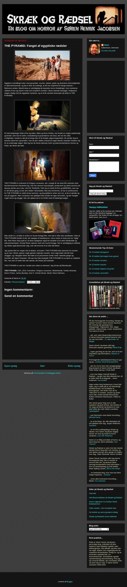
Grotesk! (107, 475)
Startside (92, 493)
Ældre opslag (74, 366)
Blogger (70, 582)
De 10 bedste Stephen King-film (101, 269)
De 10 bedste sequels (97, 265)
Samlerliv (92, 425)
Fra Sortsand (100, 481)
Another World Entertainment (106, 362)
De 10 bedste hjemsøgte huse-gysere (104, 256)
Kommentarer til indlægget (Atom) (47, 373)
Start (42, 366)
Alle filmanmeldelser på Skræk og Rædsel (105, 498)
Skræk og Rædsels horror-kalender (103, 516)
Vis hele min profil (108, 51)
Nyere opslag (10, 366)
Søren (106, 45)
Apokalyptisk (94, 411)
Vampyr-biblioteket (98, 207)
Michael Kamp (94, 417)
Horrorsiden (102, 380)
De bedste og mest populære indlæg (103, 512)
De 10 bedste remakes (98, 260)
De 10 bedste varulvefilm (99, 273)
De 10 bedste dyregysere (99, 252)
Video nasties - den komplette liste (102, 508)
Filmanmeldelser (18, 282)
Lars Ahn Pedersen (105, 436)
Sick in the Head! (113, 469)
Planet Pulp (117, 347)
